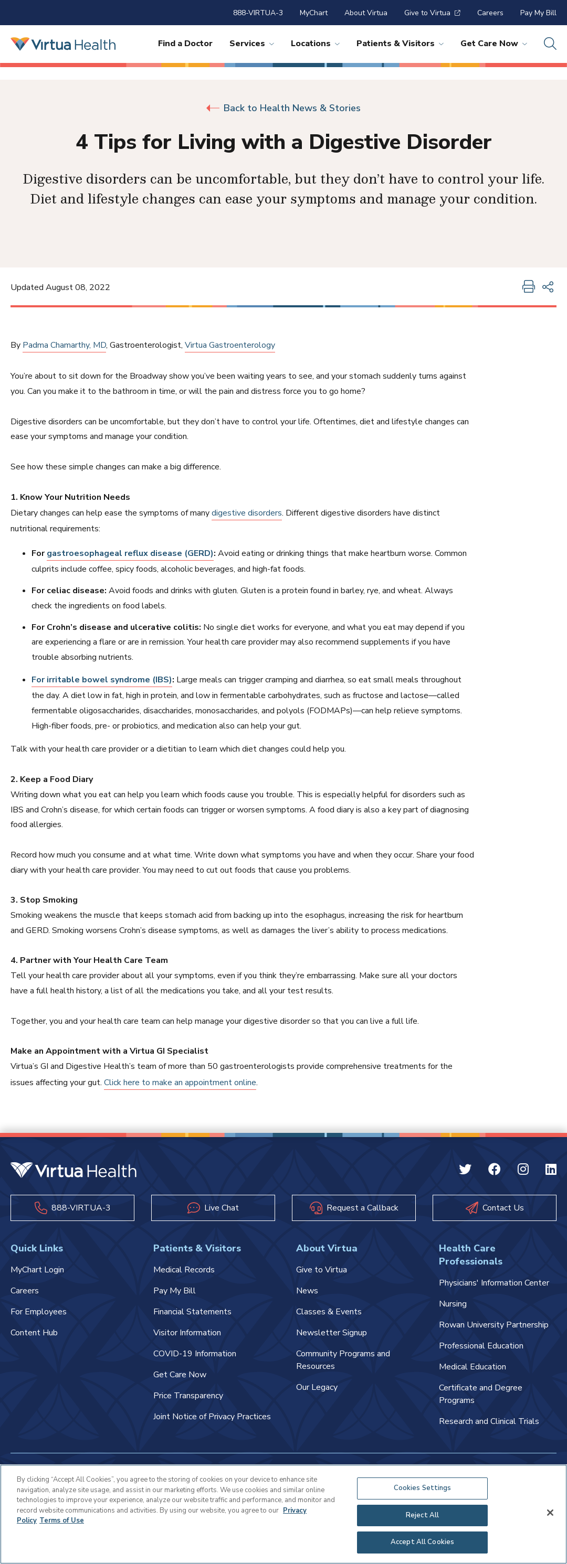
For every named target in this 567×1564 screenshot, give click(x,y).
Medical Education (472, 1367)
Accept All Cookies (422, 1542)
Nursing (453, 1304)
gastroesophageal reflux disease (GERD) (130, 553)
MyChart (314, 13)
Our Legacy (317, 1387)
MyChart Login (37, 1270)
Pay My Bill (538, 13)
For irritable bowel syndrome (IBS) (102, 679)
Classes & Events (329, 1311)
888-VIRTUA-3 (258, 13)
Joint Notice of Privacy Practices (212, 1416)
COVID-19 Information (194, 1353)
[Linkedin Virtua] (550, 1171)
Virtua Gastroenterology (230, 345)
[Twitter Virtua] (465, 1171)
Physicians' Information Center (494, 1283)
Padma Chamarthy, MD (64, 345)
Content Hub (34, 1332)
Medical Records (184, 1270)
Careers (490, 13)
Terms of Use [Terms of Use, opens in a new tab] (61, 1520)
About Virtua (365, 13)
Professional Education (481, 1346)
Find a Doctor (185, 43)
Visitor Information (187, 1332)
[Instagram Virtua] (523, 1171)
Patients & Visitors (400, 43)
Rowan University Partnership (494, 1325)
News (307, 1291)
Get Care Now (493, 43)
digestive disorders (247, 513)
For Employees (38, 1311)
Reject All (422, 1515)
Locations (315, 43)
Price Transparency (188, 1395)
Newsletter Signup (331, 1332)
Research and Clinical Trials (489, 1421)
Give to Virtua (432, 13)
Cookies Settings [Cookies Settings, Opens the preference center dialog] (423, 1488)
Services (251, 43)
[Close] (550, 1512)
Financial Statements (192, 1311)
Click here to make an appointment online (180, 1082)
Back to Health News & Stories (283, 108)
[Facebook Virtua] (494, 1171)
